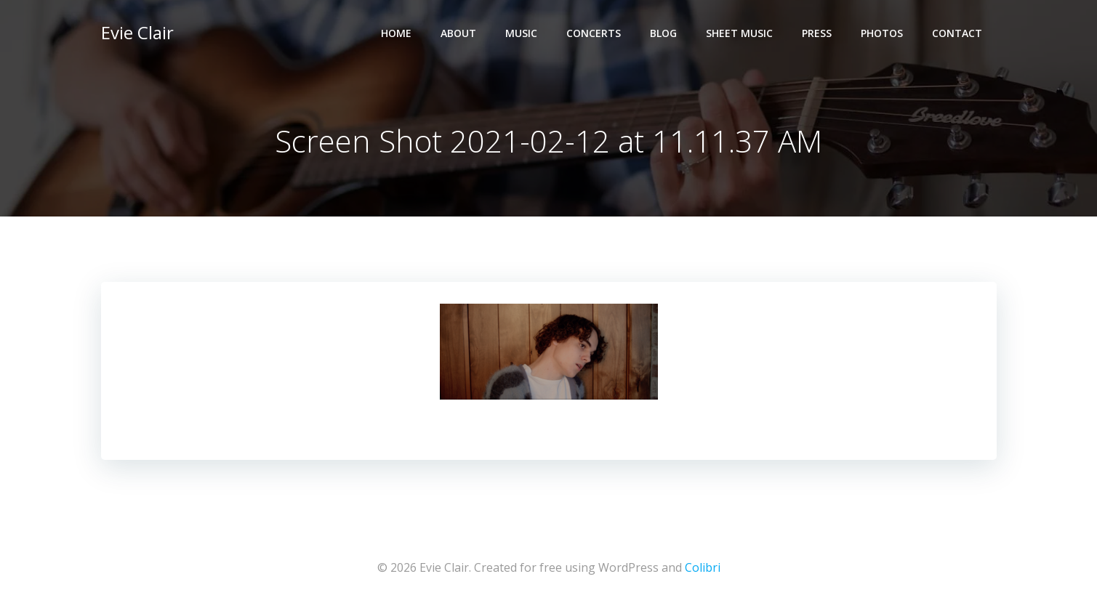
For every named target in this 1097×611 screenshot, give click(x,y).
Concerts (593, 33)
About (458, 33)
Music (521, 33)
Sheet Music (739, 33)
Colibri (702, 567)
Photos (882, 33)
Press (817, 33)
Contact (957, 33)
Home (396, 33)
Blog (663, 33)
